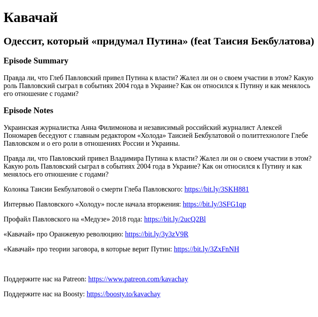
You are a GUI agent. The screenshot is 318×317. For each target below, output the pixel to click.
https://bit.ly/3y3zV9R (157, 234)
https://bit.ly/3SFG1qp (214, 204)
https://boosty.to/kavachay (123, 294)
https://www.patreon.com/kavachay (138, 279)
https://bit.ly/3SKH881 (216, 189)
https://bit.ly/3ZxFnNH (206, 249)
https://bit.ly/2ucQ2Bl (175, 219)
